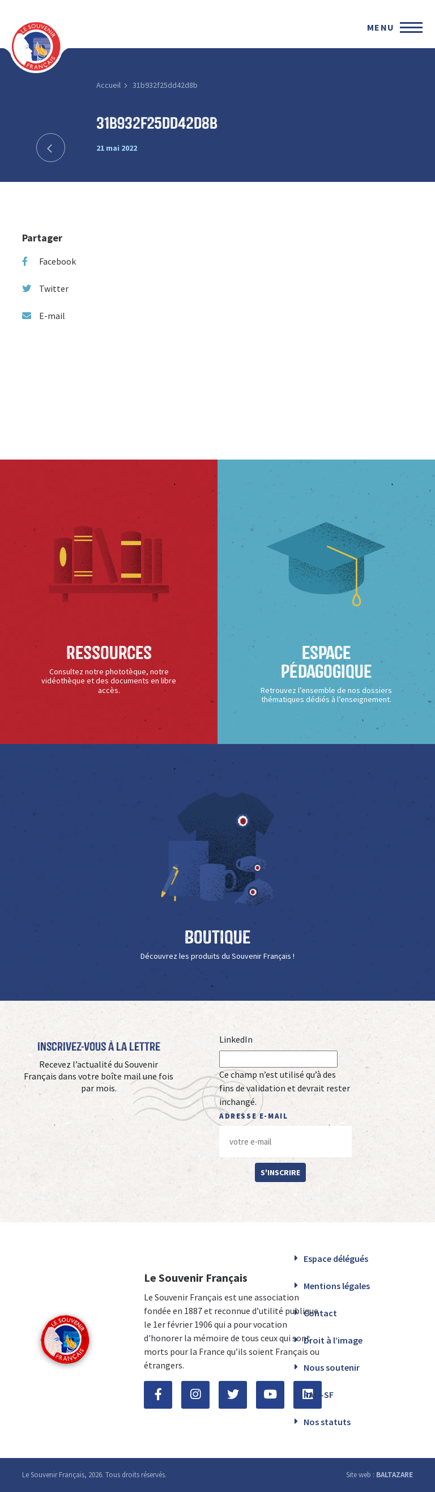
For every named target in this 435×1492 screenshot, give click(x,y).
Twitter (45, 288)
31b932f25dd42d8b (165, 85)
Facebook (49, 261)
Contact (320, 1313)
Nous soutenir (332, 1367)
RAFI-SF (319, 1394)
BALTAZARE (394, 1475)
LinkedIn (236, 1039)
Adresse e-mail (253, 1116)
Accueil (108, 85)
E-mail (43, 315)
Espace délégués (336, 1258)
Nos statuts (327, 1421)
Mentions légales (337, 1285)
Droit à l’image (333, 1340)
